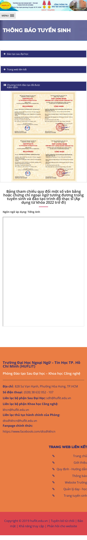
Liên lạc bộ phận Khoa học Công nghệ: (30, 404)
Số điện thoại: (13, 392)
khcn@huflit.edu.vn (16, 410)
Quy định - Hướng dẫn (72, 469)
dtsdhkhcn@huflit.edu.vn (20, 421)
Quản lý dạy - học (75, 489)
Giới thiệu (80, 463)
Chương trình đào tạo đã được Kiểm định (22, 86)
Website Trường (76, 482)
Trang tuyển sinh (75, 496)
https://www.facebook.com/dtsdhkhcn (29, 431)
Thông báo (79, 476)
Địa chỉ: (8, 386)
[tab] (43, 54)
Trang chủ (80, 456)
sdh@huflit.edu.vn (58, 398)
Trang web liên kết (16, 69)
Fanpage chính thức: (18, 426)
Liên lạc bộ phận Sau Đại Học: (24, 398)
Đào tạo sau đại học (17, 54)
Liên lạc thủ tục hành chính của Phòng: (31, 415)
